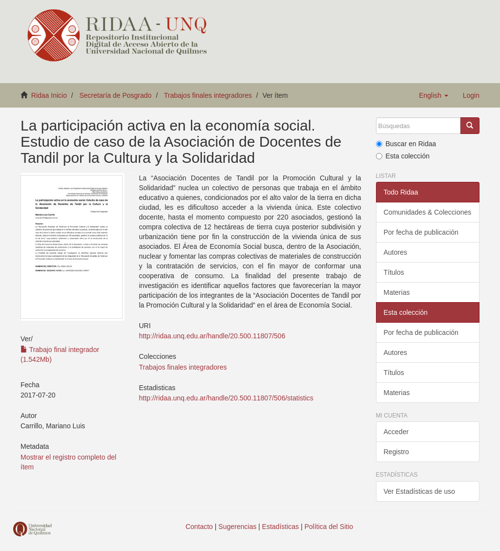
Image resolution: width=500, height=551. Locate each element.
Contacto (199, 526)
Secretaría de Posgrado (116, 95)
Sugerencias (237, 526)
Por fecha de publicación (421, 232)
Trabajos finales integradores (208, 95)
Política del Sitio (329, 526)
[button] (434, 95)
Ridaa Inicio (49, 95)
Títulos (394, 272)
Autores (395, 252)
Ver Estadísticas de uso (419, 491)
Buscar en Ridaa (406, 144)
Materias (397, 292)
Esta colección (403, 156)
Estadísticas (280, 526)
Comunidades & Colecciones (428, 212)
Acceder (396, 432)
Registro (396, 452)
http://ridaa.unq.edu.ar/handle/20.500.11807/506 (212, 336)
